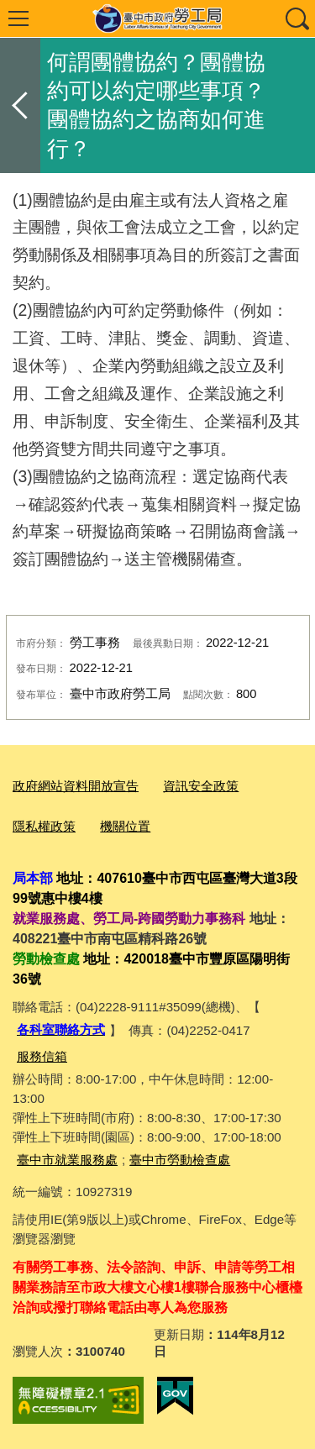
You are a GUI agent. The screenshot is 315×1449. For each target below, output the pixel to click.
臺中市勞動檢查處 (179, 1159)
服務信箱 (42, 1056)
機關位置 (125, 826)
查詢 (296, 18)
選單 (18, 18)
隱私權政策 (44, 826)
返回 (20, 105)
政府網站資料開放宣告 (76, 786)
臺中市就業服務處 (67, 1159)
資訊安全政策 (201, 786)
